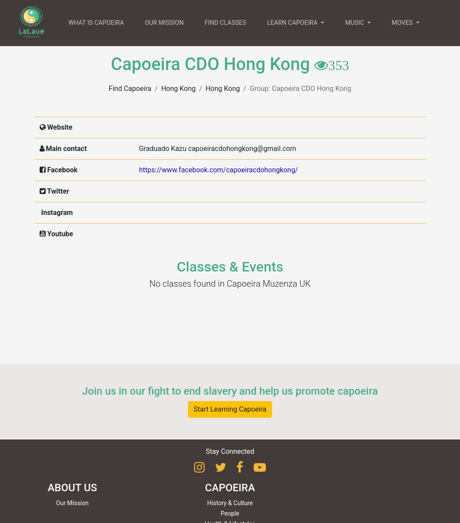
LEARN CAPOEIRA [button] (293, 23)
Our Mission (72, 503)
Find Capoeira (130, 88)
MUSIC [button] (355, 23)
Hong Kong (178, 88)
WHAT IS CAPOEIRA (96, 23)
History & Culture (230, 503)
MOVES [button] (403, 23)
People (230, 513)
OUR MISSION (164, 23)
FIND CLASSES (225, 23)
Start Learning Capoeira (230, 409)
